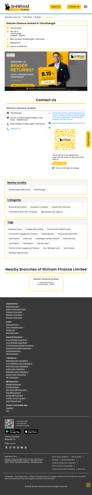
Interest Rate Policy (68, 460)
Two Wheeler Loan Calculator (19, 363)
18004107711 (15, 43)
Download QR (59, 163)
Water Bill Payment (14, 395)
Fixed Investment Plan (16, 309)
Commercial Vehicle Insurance (19, 345)
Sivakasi (37, 17)
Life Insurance (12, 354)
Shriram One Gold (14, 312)
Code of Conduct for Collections (64, 463)
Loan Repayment (13, 401)
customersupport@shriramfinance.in (68, 123)
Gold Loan (10, 330)
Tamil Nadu (27, 17)
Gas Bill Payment (13, 392)
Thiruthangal (39, 189)
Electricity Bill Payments (16, 390)
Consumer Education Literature (63, 469)
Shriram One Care (14, 317)
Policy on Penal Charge (62, 466)
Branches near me (12, 17)
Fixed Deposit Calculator (17, 360)
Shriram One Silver (14, 315)
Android (9, 408)
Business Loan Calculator (17, 372)
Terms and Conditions (60, 457)
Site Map (55, 460)
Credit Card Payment (15, 398)
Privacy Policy (77, 457)
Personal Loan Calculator (17, 366)
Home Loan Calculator (16, 374)
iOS (7, 411)
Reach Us (81, 469)
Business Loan (12, 333)
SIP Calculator (12, 377)
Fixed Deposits (12, 306)
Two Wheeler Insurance (16, 340)
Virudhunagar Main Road (19, 189)
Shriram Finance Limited (46, 279)
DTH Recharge (12, 387)
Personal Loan (12, 324)
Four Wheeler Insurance (16, 342)
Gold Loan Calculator (15, 369)
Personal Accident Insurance (18, 348)
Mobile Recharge (13, 384)
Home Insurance (13, 351)
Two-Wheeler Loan (14, 327)
